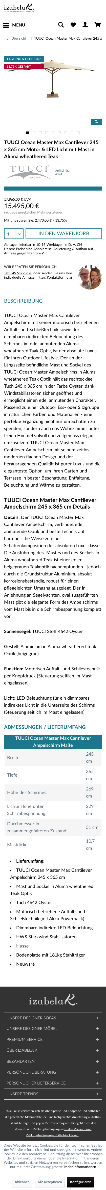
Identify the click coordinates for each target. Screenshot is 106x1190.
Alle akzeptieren (49, 1182)
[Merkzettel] (73, 25)
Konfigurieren (80, 1182)
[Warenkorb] (98, 25)
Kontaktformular (59, 277)
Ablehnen (22, 1182)
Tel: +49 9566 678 (18, 273)
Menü (14, 24)
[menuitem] (14, 25)
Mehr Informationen (80, 1167)
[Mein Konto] (85, 25)
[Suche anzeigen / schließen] (61, 25)
